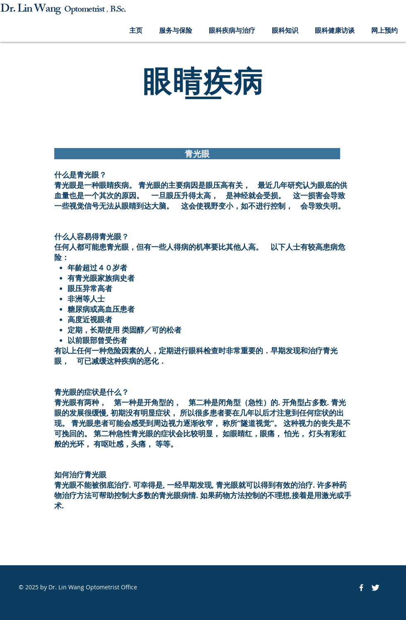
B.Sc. (117, 10)
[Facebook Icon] (361, 587)
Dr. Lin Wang (32, 9)
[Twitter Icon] (375, 587)
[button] (176, 30)
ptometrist (87, 10)
